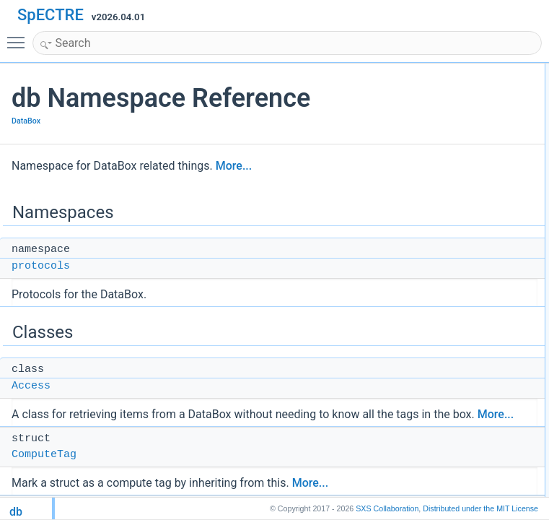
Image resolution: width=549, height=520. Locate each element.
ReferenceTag (468, 294)
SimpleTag (461, 310)
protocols (41, 266)
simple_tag (462, 453)
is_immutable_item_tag (485, 199)
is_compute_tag (471, 167)
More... (234, 166)
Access (31, 386)
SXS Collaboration (387, 508)
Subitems (459, 326)
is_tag (452, 262)
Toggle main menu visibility (19, 36)
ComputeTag (44, 454)
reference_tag (467, 485)
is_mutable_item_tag (481, 214)
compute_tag (466, 469)
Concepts (447, 437)
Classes (444, 103)
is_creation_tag (470, 183)
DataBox (26, 121)
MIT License (480, 508)
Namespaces (454, 71)
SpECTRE (50, 15)
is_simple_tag (467, 246)
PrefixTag (459, 278)
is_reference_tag (473, 230)
